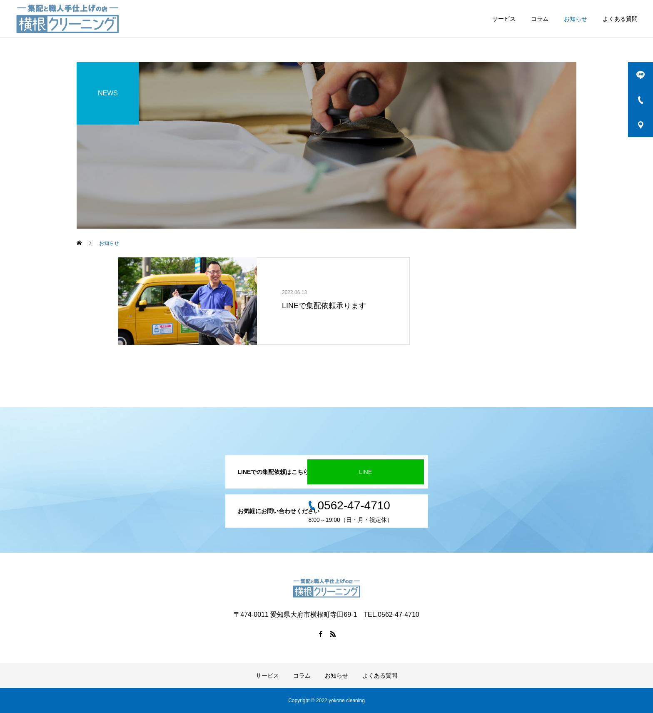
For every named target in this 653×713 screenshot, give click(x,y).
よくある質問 (620, 18)
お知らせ (575, 18)
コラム (539, 18)
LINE (365, 472)
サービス (504, 18)
